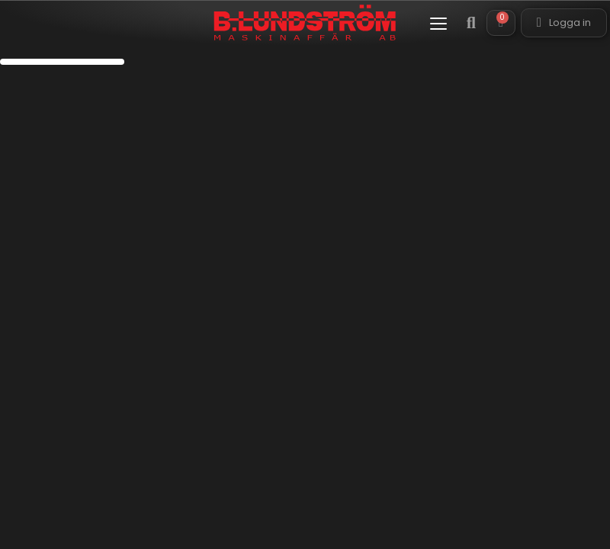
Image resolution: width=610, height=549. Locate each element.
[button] (438, 23)
